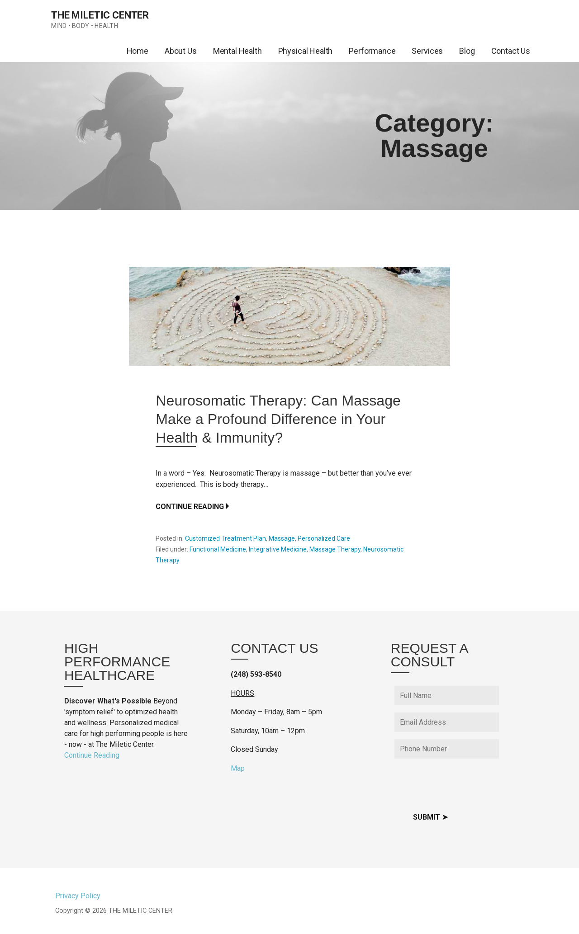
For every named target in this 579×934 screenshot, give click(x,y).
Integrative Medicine (278, 549)
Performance (372, 51)
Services (427, 51)
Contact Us (510, 51)
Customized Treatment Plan (225, 538)
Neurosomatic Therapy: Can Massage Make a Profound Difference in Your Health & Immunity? (278, 419)
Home (137, 51)
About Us (181, 51)
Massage (282, 538)
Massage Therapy (335, 549)
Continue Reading (190, 506)
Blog (467, 51)
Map (238, 768)
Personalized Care (324, 538)
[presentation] (463, 783)
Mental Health (237, 51)
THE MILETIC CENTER (100, 15)
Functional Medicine (218, 549)
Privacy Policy (77, 896)
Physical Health (305, 51)
